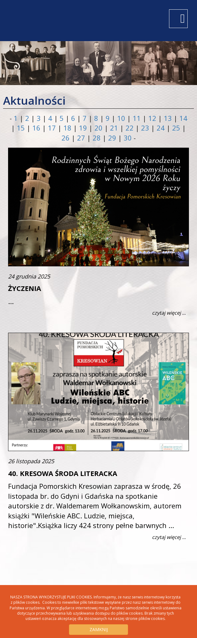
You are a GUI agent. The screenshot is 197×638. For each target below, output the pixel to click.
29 (113, 137)
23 (146, 127)
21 (115, 127)
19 (84, 127)
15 (22, 127)
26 (66, 137)
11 (138, 118)
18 (68, 127)
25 (177, 127)
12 (153, 118)
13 (169, 118)
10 (122, 118)
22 (130, 127)
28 (98, 137)
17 (53, 127)
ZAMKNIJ (98, 629)
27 (82, 137)
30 (129, 137)
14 (183, 118)
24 (162, 127)
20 (99, 127)
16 (37, 127)
